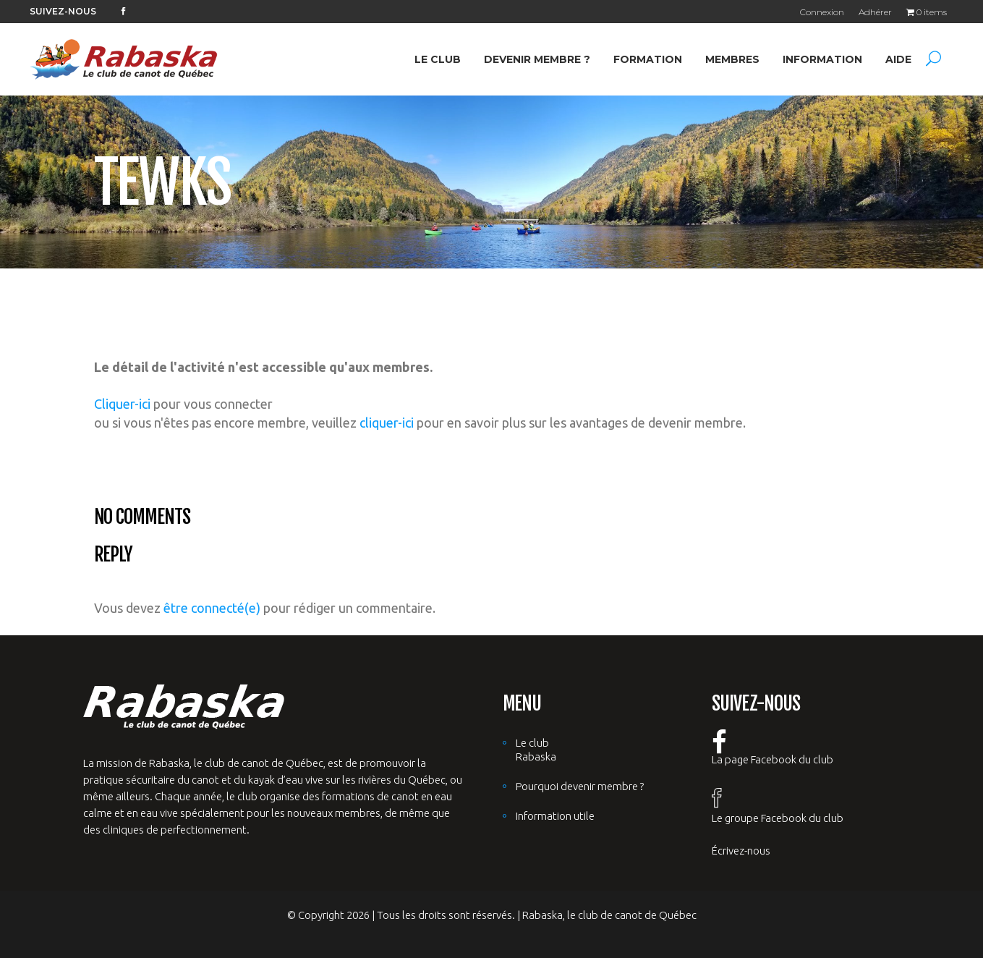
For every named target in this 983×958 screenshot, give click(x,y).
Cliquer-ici (122, 404)
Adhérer (875, 12)
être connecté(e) (211, 608)
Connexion (822, 12)
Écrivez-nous (741, 850)
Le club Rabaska (536, 750)
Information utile (555, 816)
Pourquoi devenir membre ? (580, 786)
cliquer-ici (386, 422)
